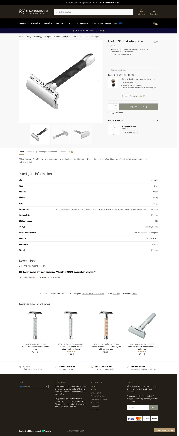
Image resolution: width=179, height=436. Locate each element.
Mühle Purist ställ (129, 126)
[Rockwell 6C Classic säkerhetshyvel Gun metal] (157, 42)
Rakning (28, 37)
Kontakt (94, 389)
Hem (21, 37)
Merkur (134, 294)
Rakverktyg (38, 37)
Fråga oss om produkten (165, 430)
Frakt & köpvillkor (98, 396)
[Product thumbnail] (115, 129)
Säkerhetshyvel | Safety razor (65, 37)
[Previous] (154, 120)
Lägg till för (134, 96)
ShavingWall (96, 393)
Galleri (21, 152)
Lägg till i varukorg (138, 106)
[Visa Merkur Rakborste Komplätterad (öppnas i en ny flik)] (154, 79)
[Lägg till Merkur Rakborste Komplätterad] (122, 96)
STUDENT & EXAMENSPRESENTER (88, 31)
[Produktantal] (111, 106)
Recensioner (66, 152)
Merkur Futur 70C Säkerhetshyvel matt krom (142, 347)
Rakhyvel (48, 37)
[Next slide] (98, 81)
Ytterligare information (48, 152)
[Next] (157, 120)
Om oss (94, 386)
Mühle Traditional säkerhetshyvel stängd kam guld (106, 347)
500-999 (116, 294)
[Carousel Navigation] (155, 120)
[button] (155, 23)
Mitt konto (141, 12)
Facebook (95, 406)
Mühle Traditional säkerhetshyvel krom (35, 347)
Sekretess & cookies (99, 399)
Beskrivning (32, 152)
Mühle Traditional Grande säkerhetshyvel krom (71, 347)
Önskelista (154, 12)
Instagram (95, 409)
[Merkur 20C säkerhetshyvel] (154, 42)
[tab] (22, 151)
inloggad (35, 277)
